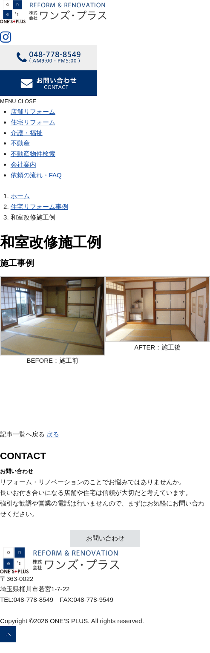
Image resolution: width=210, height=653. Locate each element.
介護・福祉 (27, 132)
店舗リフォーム (33, 111)
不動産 (20, 143)
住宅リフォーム (33, 122)
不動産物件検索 (33, 153)
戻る (52, 434)
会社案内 (23, 164)
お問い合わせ (105, 538)
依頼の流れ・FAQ (36, 175)
